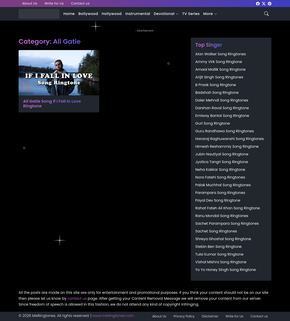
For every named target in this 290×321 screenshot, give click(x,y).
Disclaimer (210, 316)
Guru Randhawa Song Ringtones (224, 131)
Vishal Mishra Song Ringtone (220, 262)
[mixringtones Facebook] (258, 3)
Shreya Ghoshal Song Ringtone (223, 238)
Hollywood (112, 13)
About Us (29, 3)
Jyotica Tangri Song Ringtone (221, 161)
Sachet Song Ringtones (216, 231)
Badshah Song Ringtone (217, 92)
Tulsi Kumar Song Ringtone (219, 254)
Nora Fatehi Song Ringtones (220, 177)
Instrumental (137, 13)
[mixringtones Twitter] (264, 3)
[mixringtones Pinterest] (269, 3)
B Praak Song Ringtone (215, 84)
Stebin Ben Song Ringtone (218, 246)
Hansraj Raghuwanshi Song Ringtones (229, 138)
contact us (77, 298)
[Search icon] (266, 13)
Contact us (80, 3)
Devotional (164, 13)
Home (69, 13)
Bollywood (88, 13)
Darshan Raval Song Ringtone (222, 108)
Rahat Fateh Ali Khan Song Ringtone (227, 208)
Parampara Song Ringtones (220, 192)
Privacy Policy (184, 316)
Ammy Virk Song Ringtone (218, 61)
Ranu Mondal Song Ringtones (221, 215)
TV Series (191, 13)
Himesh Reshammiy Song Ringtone (227, 146)
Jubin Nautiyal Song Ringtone (221, 154)
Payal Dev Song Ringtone (217, 200)
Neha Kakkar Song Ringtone (220, 169)
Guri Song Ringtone (212, 123)
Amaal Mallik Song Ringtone (220, 69)
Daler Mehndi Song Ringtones (221, 100)
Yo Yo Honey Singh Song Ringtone (225, 269)
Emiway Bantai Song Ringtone (222, 115)
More (208, 13)
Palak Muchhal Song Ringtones (223, 185)
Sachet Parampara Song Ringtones (227, 223)
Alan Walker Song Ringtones (220, 54)
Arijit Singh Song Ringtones (219, 77)
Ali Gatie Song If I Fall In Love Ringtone (52, 104)
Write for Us (54, 3)
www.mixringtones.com (113, 315)
